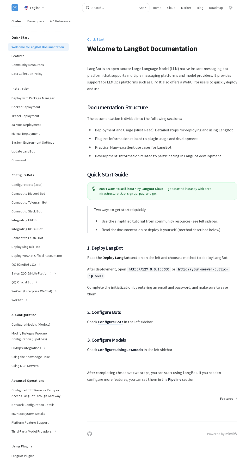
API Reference (60, 23)
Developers (35, 23)
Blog (200, 8)
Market (186, 8)
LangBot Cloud (152, 189)
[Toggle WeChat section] (38, 300)
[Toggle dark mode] (230, 8)
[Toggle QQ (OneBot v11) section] (38, 264)
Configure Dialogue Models (120, 349)
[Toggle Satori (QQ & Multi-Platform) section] (38, 273)
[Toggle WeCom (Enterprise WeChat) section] (38, 291)
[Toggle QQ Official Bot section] (38, 282)
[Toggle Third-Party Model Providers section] (38, 431)
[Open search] (115, 7)
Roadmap (216, 8)
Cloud (171, 8)
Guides (17, 23)
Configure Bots (110, 321)
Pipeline (174, 379)
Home (157, 8)
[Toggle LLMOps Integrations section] (38, 348)
